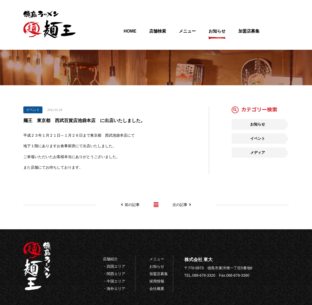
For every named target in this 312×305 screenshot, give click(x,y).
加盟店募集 (248, 34)
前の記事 (130, 205)
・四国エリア (114, 266)
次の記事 (181, 205)
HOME (130, 34)
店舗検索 (157, 34)
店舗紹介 (110, 259)
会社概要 (156, 288)
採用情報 (156, 281)
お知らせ (217, 34)
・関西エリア (114, 274)
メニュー (187, 34)
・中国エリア (114, 281)
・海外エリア (114, 288)
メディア (257, 152)
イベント (257, 138)
